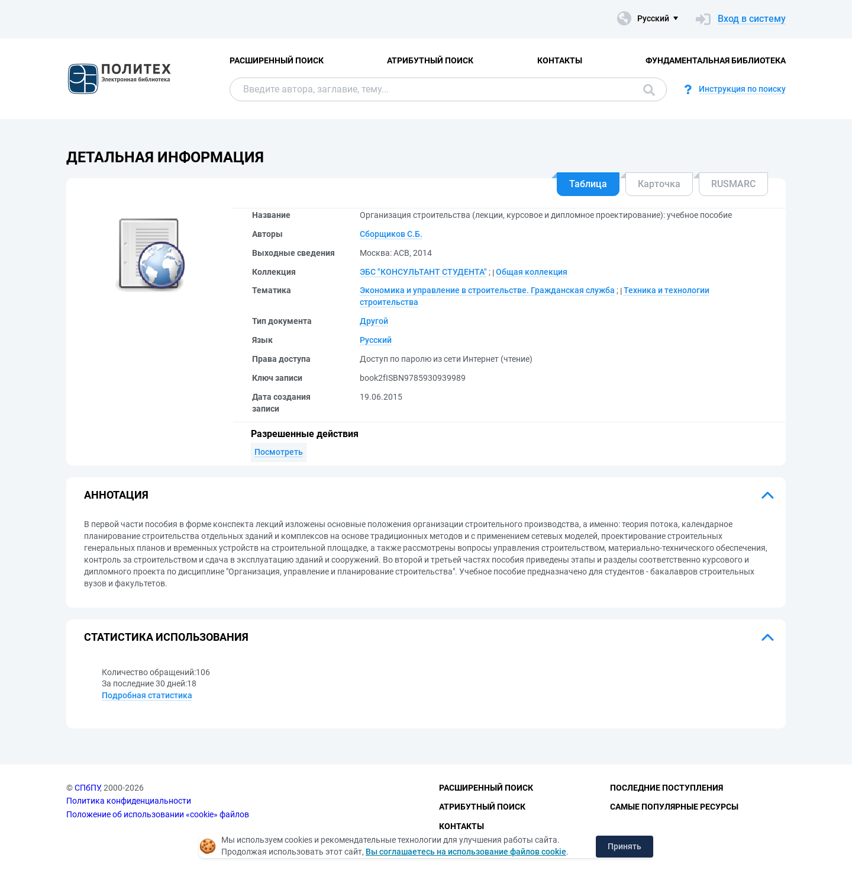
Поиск (649, 90)
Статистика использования (166, 637)
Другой (374, 321)
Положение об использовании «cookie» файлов (157, 814)
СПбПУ (87, 787)
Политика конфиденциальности (128, 800)
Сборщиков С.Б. (391, 234)
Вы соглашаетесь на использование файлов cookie (466, 851)
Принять (624, 846)
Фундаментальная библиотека (716, 60)
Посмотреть (278, 452)
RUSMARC (733, 184)
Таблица (588, 184)
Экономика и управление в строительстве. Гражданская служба (487, 290)
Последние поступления (666, 787)
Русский (376, 340)
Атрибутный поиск (430, 60)
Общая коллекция (531, 272)
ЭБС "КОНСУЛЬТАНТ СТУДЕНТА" (423, 272)
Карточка (659, 184)
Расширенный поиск (277, 60)
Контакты (559, 60)
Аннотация (116, 495)
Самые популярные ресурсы (674, 806)
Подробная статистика (147, 695)
